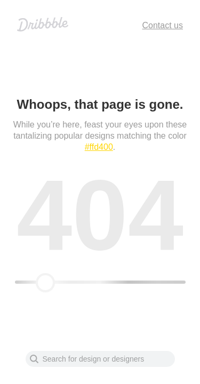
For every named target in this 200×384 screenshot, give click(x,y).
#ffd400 (99, 146)
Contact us (162, 25)
